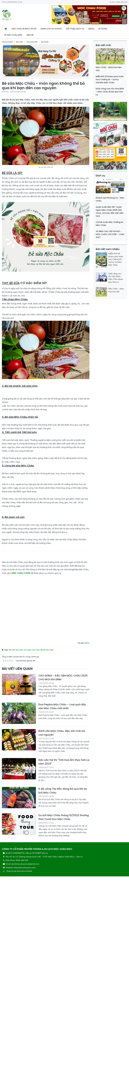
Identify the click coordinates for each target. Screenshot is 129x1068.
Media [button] (91, 28)
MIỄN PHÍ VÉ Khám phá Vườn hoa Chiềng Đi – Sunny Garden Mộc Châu (110, 79)
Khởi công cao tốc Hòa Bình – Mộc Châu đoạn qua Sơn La (110, 91)
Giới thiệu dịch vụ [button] (75, 28)
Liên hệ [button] (30, 35)
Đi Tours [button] (102, 28)
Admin (86, 824)
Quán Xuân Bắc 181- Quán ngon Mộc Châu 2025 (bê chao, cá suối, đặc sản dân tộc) (109, 211)
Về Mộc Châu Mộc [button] (13, 35)
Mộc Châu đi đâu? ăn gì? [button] (24, 28)
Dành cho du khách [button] (51, 28)
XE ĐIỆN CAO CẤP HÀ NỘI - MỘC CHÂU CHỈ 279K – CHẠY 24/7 (110, 234)
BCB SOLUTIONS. (24, 1052)
